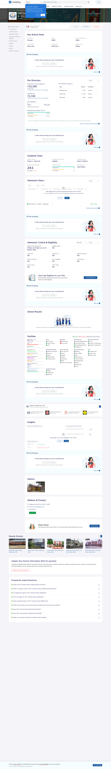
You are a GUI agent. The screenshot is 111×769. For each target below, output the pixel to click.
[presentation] (98, 406)
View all (96, 72)
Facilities (11, 43)
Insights (11, 46)
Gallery (11, 48)
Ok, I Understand (97, 765)
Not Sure (53, 63)
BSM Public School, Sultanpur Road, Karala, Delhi (93, 551)
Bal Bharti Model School (37, 412)
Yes (44, 63)
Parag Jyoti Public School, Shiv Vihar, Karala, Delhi (74, 551)
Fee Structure (12, 29)
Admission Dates (13, 34)
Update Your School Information (93, 13)
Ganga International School (75, 412)
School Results (13, 41)
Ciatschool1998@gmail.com (36, 507)
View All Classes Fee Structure (89, 124)
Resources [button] (78, 6)
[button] (94, 80)
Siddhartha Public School (56, 412)
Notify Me (86, 26)
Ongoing (94, 204)
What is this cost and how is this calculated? (37, 90)
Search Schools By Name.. (50, 2)
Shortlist (96, 26)
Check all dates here (92, 208)
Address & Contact (14, 51)
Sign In (99, 2)
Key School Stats (14, 27)
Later (38, 15)
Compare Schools (68, 6)
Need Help (94, 526)
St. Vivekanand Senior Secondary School (97, 412)
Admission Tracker (57, 6)
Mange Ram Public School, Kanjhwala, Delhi (15, 551)
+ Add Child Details (90, 277)
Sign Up (60, 198)
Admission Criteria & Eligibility (14, 37)
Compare (76, 26)
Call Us (32, 513)
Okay (43, 15)
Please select (35, 26)
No (48, 63)
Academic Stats (13, 32)
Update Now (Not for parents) (20, 570)
